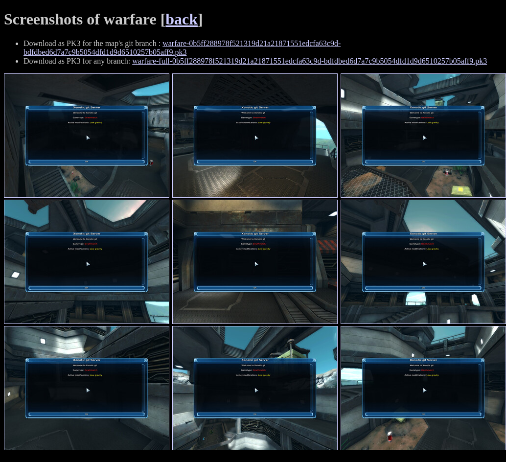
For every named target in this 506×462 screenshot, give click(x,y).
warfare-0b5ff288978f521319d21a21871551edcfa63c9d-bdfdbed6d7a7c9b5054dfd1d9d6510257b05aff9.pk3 (182, 47)
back (181, 19)
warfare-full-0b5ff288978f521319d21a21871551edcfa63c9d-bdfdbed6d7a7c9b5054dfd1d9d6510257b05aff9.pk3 (309, 61)
